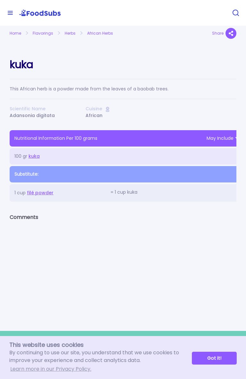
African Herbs (100, 33)
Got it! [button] (214, 358)
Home (15, 33)
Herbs (70, 33)
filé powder (40, 193)
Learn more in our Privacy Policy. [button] (50, 369)
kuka (34, 156)
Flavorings (43, 33)
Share (224, 33)
